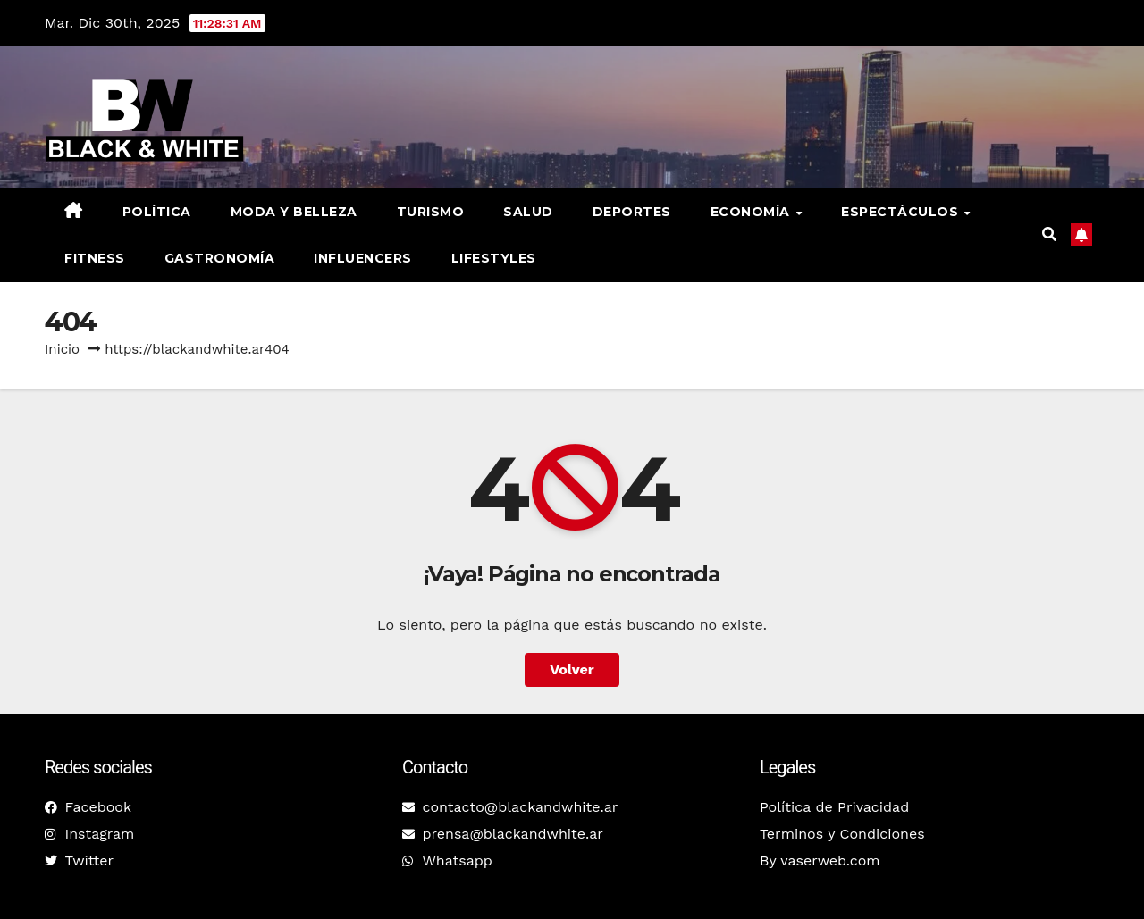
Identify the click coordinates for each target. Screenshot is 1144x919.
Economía (753, 212)
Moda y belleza (294, 212)
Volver (572, 669)
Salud (528, 212)
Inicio (62, 349)
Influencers (363, 258)
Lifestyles (493, 258)
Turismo (431, 212)
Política (156, 212)
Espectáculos (902, 212)
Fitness (94, 258)
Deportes (632, 212)
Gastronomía (219, 258)
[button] (1049, 234)
